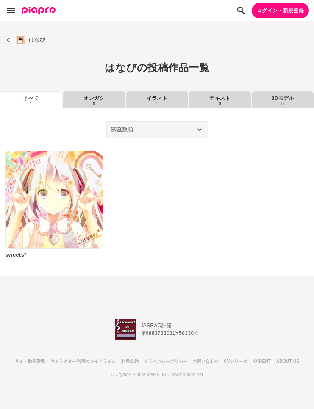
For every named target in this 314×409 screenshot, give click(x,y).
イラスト (157, 100)
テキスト (219, 100)
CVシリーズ (235, 361)
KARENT (262, 361)
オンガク (93, 100)
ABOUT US (288, 361)
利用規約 (130, 361)
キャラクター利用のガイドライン (83, 361)
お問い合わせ (205, 361)
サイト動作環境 (30, 361)
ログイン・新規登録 (280, 11)
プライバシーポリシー (165, 361)
